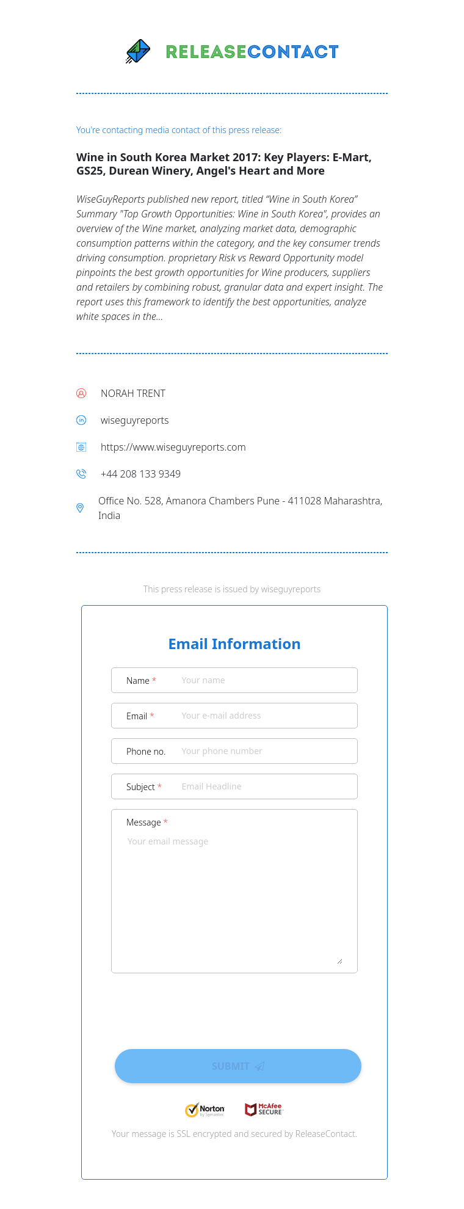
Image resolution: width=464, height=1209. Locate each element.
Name (141, 680)
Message (147, 822)
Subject (144, 787)
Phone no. (146, 751)
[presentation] (234, 1007)
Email (140, 716)
